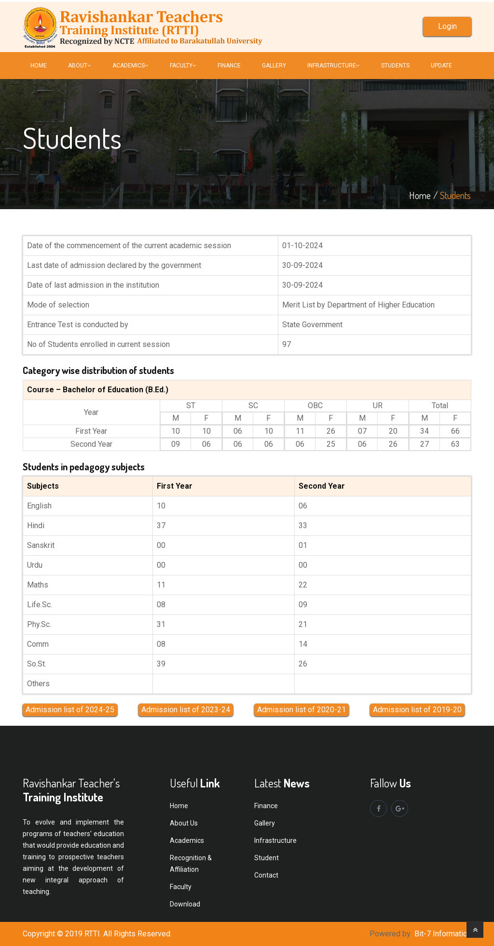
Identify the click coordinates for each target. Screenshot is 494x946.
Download (185, 904)
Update (441, 65)
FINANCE (229, 65)
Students (395, 65)
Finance (266, 806)
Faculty (181, 887)
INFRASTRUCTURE (333, 65)
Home (38, 65)
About (79, 65)
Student (266, 858)
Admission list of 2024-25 (70, 709)
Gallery (274, 65)
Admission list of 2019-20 (417, 709)
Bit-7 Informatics (442, 933)
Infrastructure (275, 840)
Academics (130, 65)
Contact (266, 875)
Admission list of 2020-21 (301, 709)
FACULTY (183, 65)
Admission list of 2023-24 (185, 709)
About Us (184, 823)
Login (447, 26)
